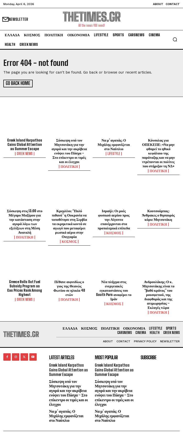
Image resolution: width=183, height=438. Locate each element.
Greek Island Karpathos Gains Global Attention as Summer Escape (24, 143)
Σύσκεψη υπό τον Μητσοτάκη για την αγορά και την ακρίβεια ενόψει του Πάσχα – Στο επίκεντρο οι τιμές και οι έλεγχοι (69, 150)
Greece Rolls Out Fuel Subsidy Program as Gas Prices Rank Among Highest (24, 287)
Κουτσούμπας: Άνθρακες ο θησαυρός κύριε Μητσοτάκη (158, 214)
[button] (175, 39)
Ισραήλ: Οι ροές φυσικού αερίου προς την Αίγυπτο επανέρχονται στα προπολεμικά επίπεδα (114, 218)
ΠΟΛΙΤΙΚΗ (69, 166)
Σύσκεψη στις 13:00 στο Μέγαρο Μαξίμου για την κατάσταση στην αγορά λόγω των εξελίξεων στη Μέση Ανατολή (24, 221)
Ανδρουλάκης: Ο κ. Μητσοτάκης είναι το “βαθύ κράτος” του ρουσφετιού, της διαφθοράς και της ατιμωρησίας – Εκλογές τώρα (158, 294)
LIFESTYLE (113, 153)
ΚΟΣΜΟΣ (69, 241)
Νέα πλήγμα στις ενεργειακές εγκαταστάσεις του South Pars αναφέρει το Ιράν (114, 289)
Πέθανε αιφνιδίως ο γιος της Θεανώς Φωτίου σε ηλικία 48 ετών (69, 287)
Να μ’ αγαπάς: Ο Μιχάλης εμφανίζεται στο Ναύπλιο (114, 143)
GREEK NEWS (25, 153)
